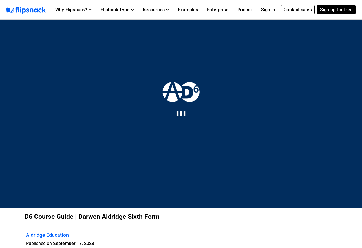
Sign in (268, 9)
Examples (188, 9)
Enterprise (217, 9)
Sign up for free (336, 9)
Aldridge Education (47, 235)
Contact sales (298, 9)
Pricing (244, 9)
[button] (73, 10)
